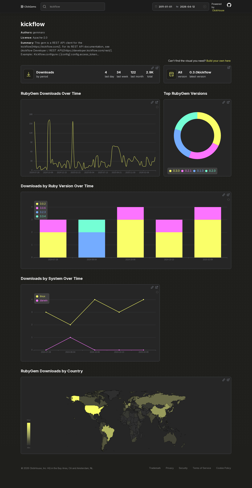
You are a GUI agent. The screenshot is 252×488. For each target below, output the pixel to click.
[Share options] (152, 68)
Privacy (170, 468)
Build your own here (218, 60)
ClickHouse (218, 10)
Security (183, 468)
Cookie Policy (223, 468)
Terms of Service (202, 468)
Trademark (155, 468)
